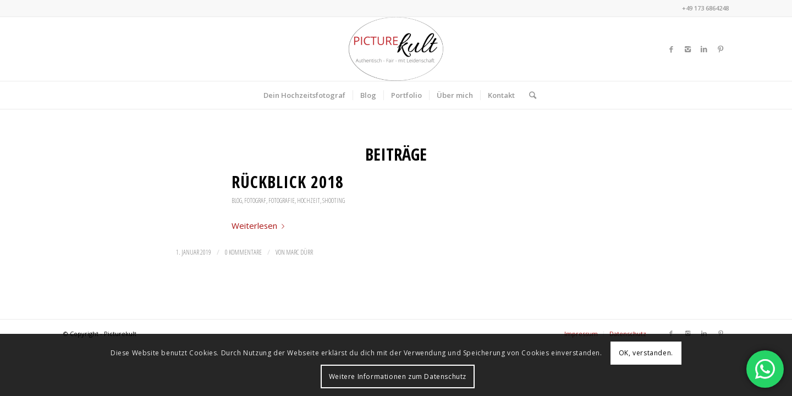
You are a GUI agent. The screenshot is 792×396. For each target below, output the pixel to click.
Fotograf (255, 200)
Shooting (333, 200)
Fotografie (281, 200)
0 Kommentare (243, 252)
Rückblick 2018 (288, 181)
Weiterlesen (260, 225)
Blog (237, 200)
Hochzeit (308, 200)
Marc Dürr (299, 252)
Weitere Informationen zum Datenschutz (397, 376)
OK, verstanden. (646, 353)
